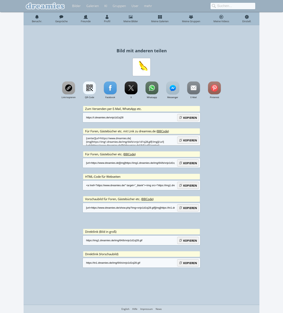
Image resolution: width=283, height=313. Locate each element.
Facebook (110, 97)
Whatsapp (152, 97)
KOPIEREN (188, 117)
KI (105, 6)
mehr (148, 6)
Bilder (76, 6)
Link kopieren (69, 97)
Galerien (92, 6)
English (125, 309)
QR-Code (89, 97)
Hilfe (134, 309)
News (159, 309)
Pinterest (214, 97)
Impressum (146, 309)
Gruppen (119, 6)
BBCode (162, 131)
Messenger (172, 97)
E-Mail (193, 97)
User (135, 6)
